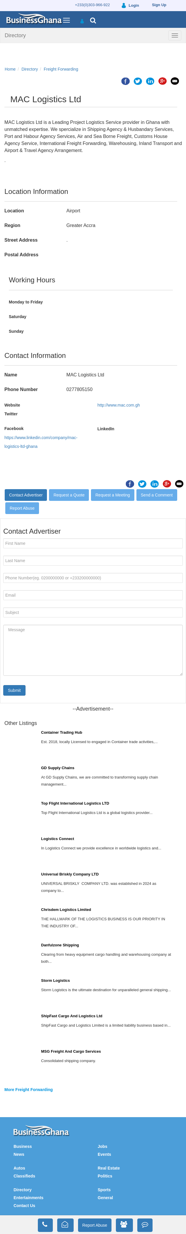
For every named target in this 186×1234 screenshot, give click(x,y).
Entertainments (28, 1197)
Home (10, 69)
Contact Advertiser (26, 495)
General (105, 1197)
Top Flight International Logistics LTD (75, 803)
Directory (15, 35)
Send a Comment (157, 495)
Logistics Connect (57, 839)
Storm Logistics (55, 980)
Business (22, 1146)
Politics (105, 1176)
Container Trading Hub (61, 732)
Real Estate (109, 1168)
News (18, 1154)
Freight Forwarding (61, 69)
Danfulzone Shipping (60, 945)
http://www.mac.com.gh (118, 405)
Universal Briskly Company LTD (70, 874)
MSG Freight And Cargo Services (71, 1051)
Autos (19, 1168)
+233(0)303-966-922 (92, 5)
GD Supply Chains (57, 768)
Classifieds (24, 1176)
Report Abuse (22, 508)
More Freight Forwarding (28, 1089)
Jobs (102, 1146)
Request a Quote (68, 495)
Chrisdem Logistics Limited (66, 909)
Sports (104, 1189)
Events (104, 1154)
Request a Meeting (112, 495)
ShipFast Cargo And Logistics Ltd (71, 1016)
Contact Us (24, 1205)
